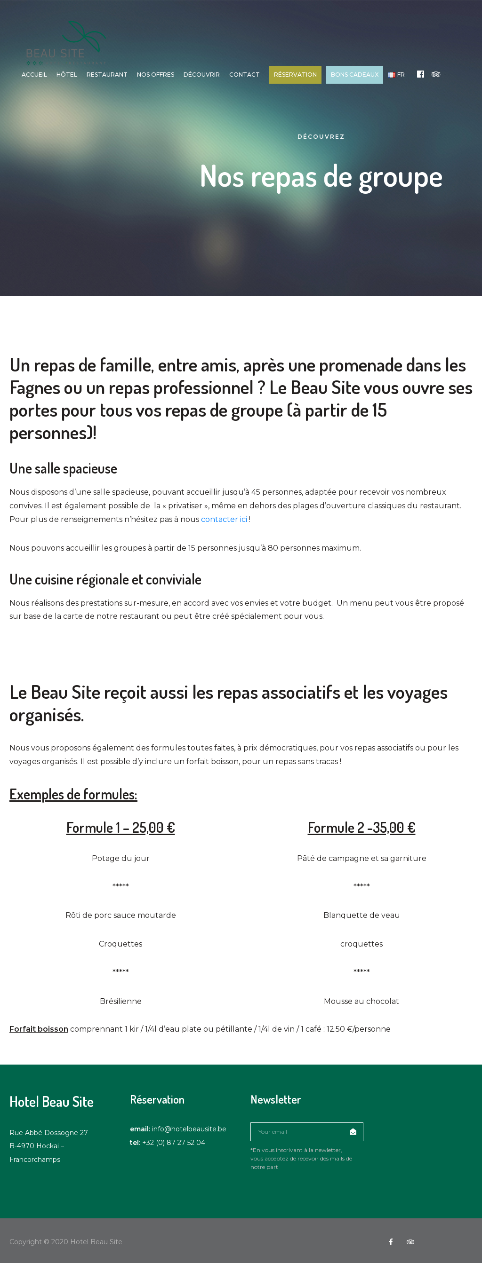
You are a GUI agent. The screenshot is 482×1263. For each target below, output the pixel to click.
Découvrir (203, 74)
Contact (246, 74)
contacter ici (224, 519)
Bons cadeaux (356, 74)
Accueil (36, 74)
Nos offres (157, 74)
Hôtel (68, 74)
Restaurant (108, 74)
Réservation (297, 74)
